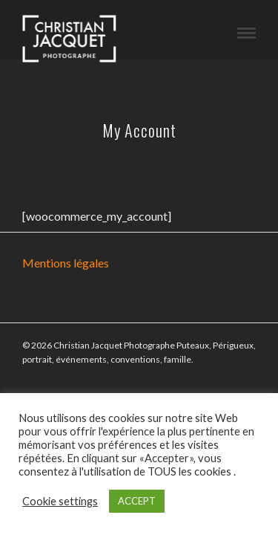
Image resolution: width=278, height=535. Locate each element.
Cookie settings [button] (60, 501)
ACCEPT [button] (137, 501)
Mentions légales (65, 263)
